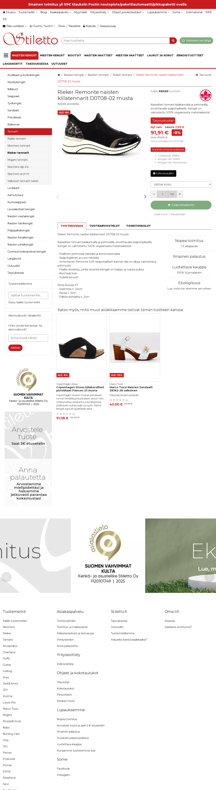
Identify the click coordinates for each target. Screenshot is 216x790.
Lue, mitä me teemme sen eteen (189, 288)
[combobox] (119, 40)
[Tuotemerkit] (28, 12)
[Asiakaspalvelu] (60, 12)
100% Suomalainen (189, 272)
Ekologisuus (189, 283)
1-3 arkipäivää (189, 246)
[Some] (177, 12)
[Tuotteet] (6, 55)
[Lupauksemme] (158, 12)
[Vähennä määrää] (154, 194)
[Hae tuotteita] (119, 40)
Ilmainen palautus (189, 256)
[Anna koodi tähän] (28, 338)
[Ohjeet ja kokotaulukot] (128, 12)
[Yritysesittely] (100, 12)
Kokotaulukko (163, 173)
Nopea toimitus (189, 240)
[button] (68, 104)
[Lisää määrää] (179, 194)
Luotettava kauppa (189, 267)
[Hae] (173, 40)
